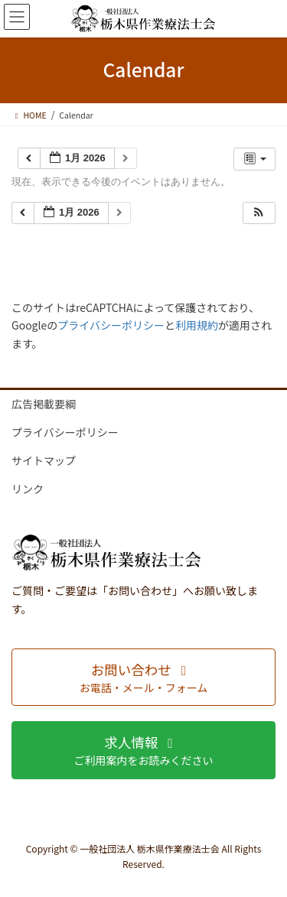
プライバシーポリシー (111, 325)
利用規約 (196, 325)
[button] (258, 213)
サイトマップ (43, 460)
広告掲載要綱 (43, 403)
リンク (27, 488)
